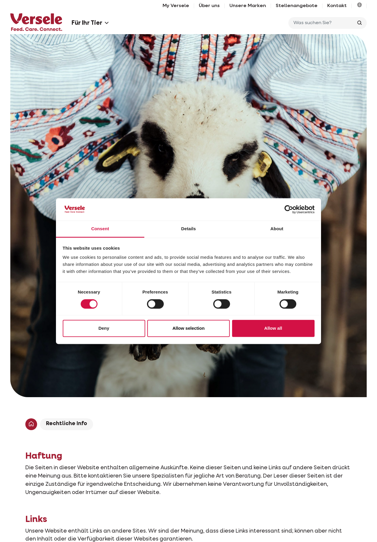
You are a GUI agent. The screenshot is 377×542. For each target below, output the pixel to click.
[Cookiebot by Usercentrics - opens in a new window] (289, 209)
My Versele (176, 6)
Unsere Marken (247, 6)
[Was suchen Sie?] (322, 23)
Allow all (273, 328)
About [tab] (276, 228)
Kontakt (337, 6)
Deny (103, 328)
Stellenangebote (297, 6)
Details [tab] (188, 228)
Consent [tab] (100, 228)
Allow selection (188, 328)
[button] (359, 6)
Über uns (209, 6)
